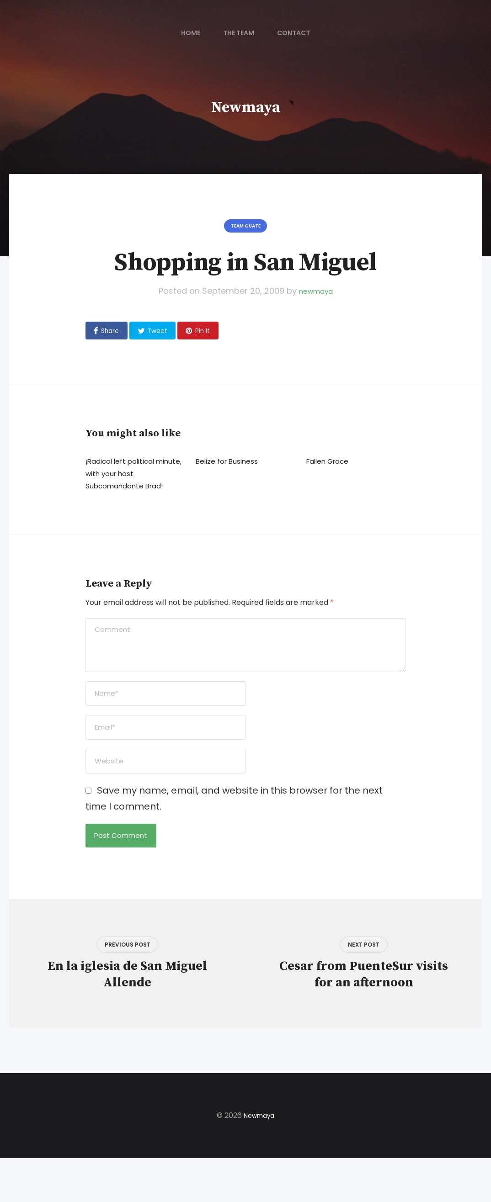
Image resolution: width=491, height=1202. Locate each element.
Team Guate (245, 228)
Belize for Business (233, 469)
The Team (238, 32)
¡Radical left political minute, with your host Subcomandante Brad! (132, 481)
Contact (293, 32)
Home (190, 32)
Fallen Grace (332, 469)
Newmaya (245, 106)
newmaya (315, 295)
